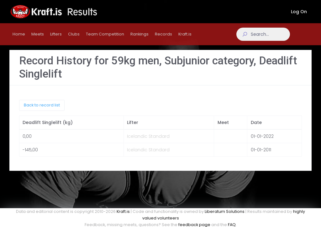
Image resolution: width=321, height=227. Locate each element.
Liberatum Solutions (225, 211)
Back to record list (42, 110)
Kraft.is (123, 211)
